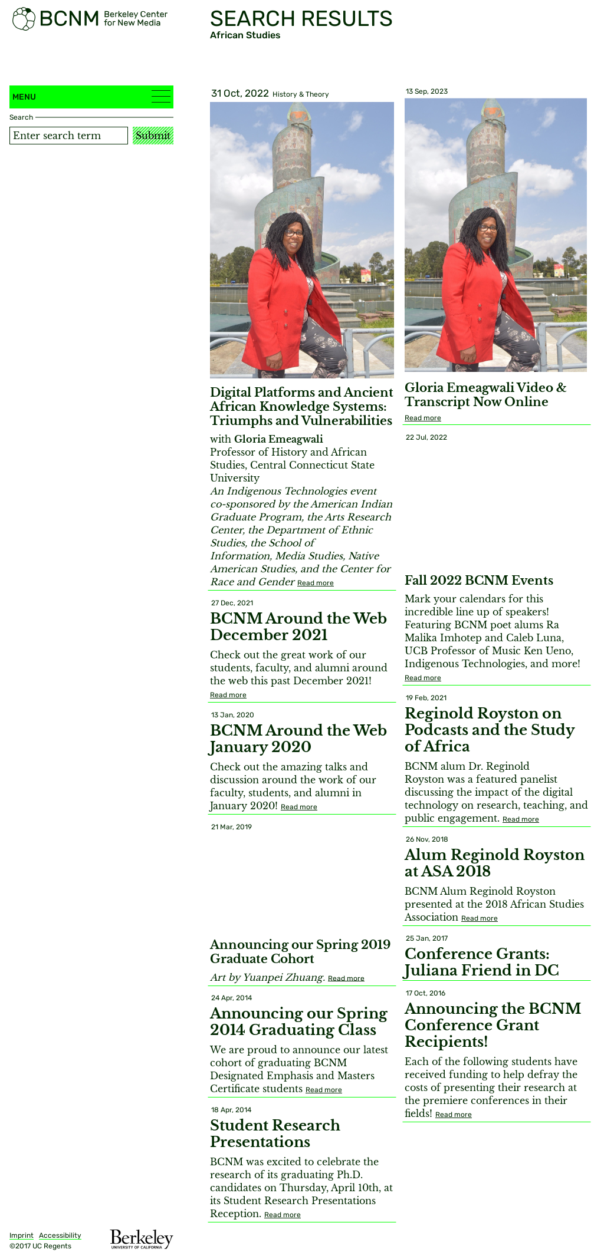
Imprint (21, 1235)
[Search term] (68, 135)
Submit (153, 135)
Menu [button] (91, 96)
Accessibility (60, 1235)
